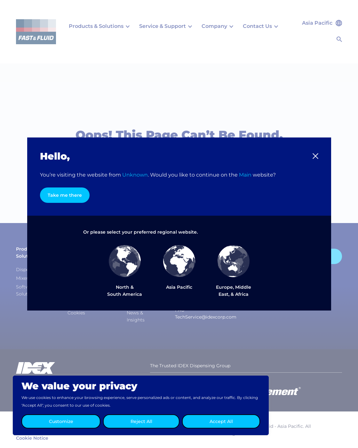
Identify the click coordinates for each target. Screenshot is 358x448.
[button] (315, 156)
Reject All (141, 421)
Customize (61, 421)
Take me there (65, 195)
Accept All (221, 421)
